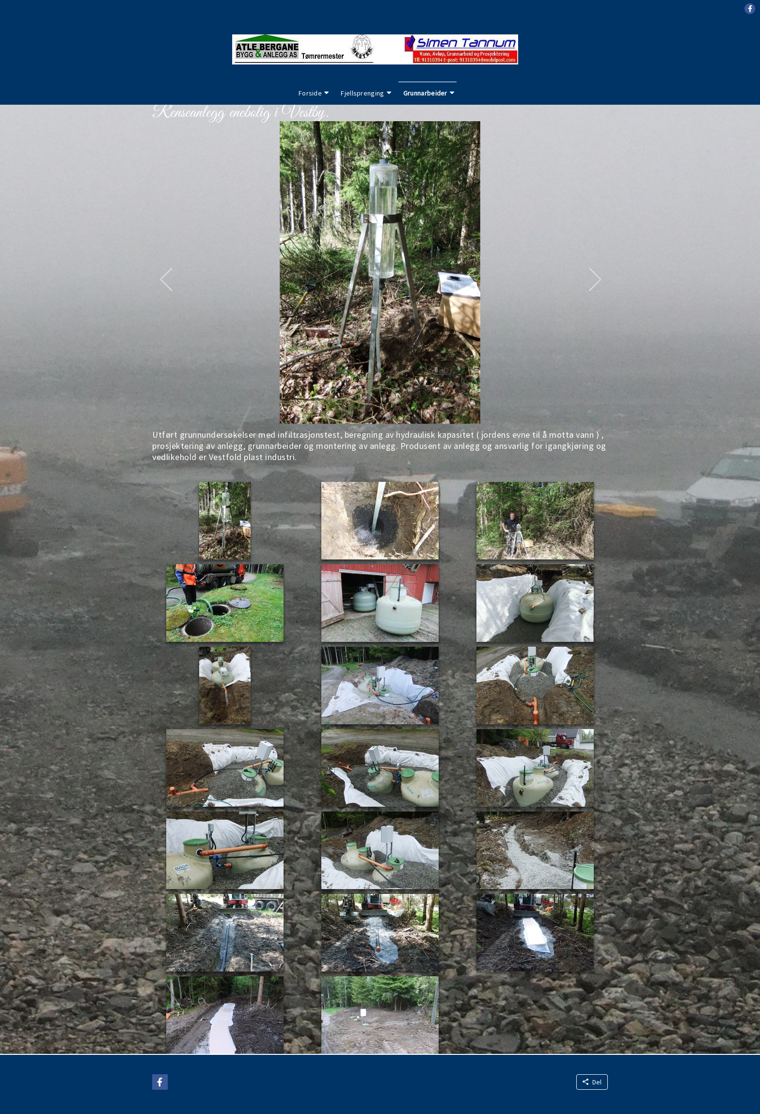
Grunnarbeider (425, 93)
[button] (749, 8)
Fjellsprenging (362, 93)
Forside (310, 93)
